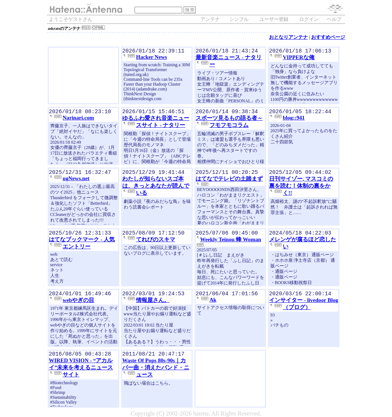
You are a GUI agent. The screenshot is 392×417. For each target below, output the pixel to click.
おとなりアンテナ (288, 37)
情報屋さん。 (153, 302)
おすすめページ (328, 37)
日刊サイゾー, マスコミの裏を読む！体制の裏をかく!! (301, 187)
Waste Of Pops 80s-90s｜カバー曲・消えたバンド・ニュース (155, 369)
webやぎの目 (78, 302)
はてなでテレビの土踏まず (229, 180)
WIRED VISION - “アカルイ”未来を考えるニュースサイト (81, 369)
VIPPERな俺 (298, 59)
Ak (212, 301)
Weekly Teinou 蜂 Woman (230, 241)
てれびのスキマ (155, 241)
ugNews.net (76, 180)
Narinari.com (78, 119)
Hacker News (151, 58)
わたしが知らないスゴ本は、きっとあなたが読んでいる (155, 187)
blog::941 (294, 119)
